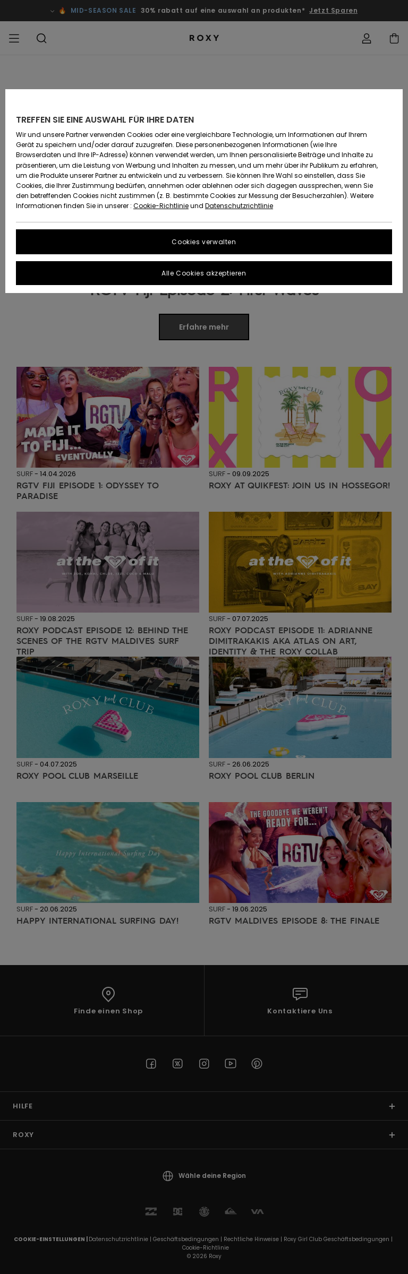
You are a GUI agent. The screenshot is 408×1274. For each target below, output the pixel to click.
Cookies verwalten (204, 241)
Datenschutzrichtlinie (239, 205)
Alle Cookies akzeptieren (204, 273)
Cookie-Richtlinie (161, 205)
